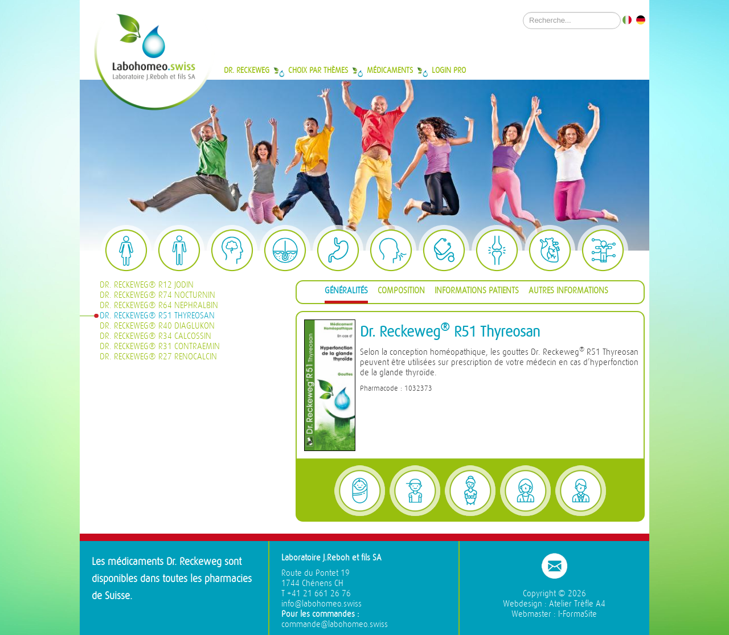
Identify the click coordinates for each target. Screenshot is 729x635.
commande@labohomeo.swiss (334, 624)
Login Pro (449, 70)
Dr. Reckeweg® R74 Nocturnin (157, 295)
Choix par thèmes (318, 70)
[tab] (346, 292)
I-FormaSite (577, 614)
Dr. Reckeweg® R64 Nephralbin (159, 305)
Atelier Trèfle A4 (577, 604)
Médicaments (390, 70)
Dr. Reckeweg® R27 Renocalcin (158, 357)
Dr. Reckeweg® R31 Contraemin (160, 346)
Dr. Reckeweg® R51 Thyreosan (157, 316)
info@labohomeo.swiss (321, 604)
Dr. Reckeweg (246, 70)
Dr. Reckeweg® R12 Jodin (147, 285)
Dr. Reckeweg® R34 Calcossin (155, 336)
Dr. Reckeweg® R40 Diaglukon (157, 326)
